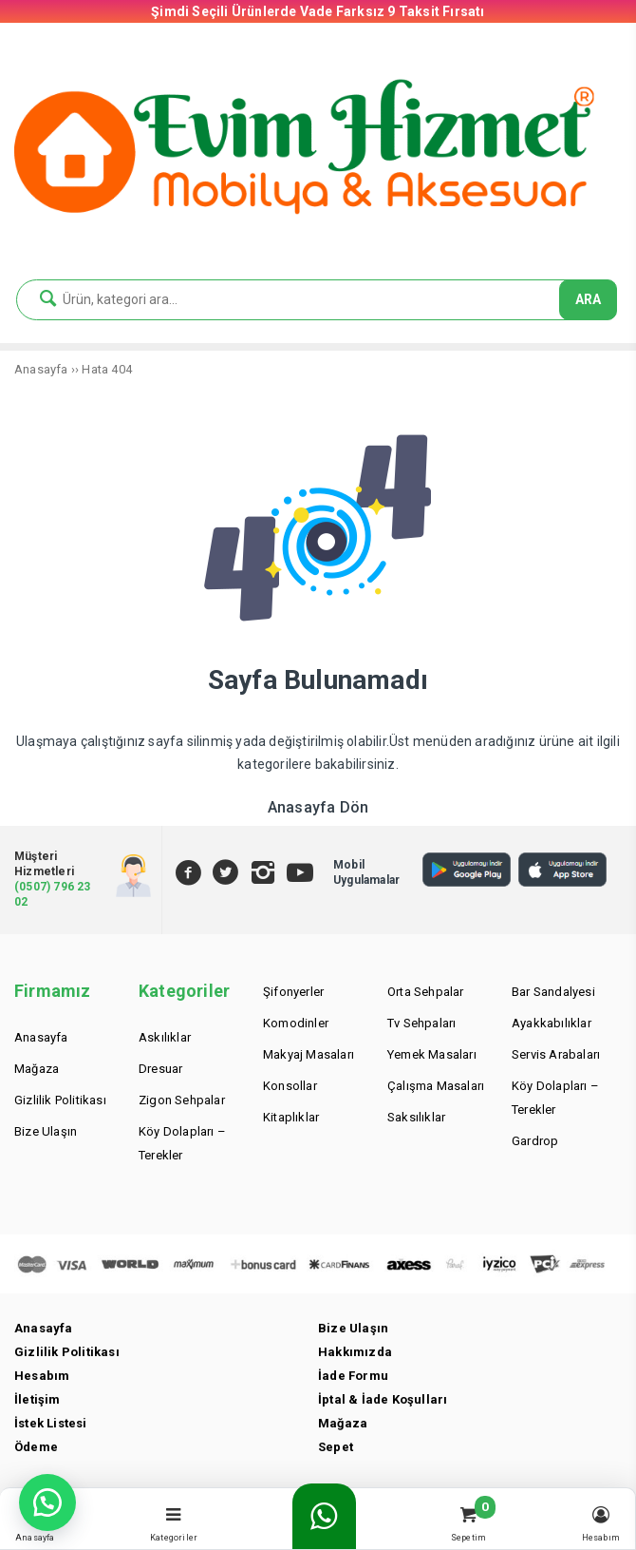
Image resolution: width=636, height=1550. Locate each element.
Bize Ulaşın (353, 1328)
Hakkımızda (355, 1352)
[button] (47, 1502)
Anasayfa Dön (318, 807)
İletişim (37, 1399)
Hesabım (41, 1375)
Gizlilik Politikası (67, 1352)
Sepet (335, 1447)
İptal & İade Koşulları (382, 1399)
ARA (588, 299)
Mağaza (342, 1423)
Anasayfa (43, 1328)
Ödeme (36, 1447)
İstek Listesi (50, 1423)
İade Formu (353, 1375)
